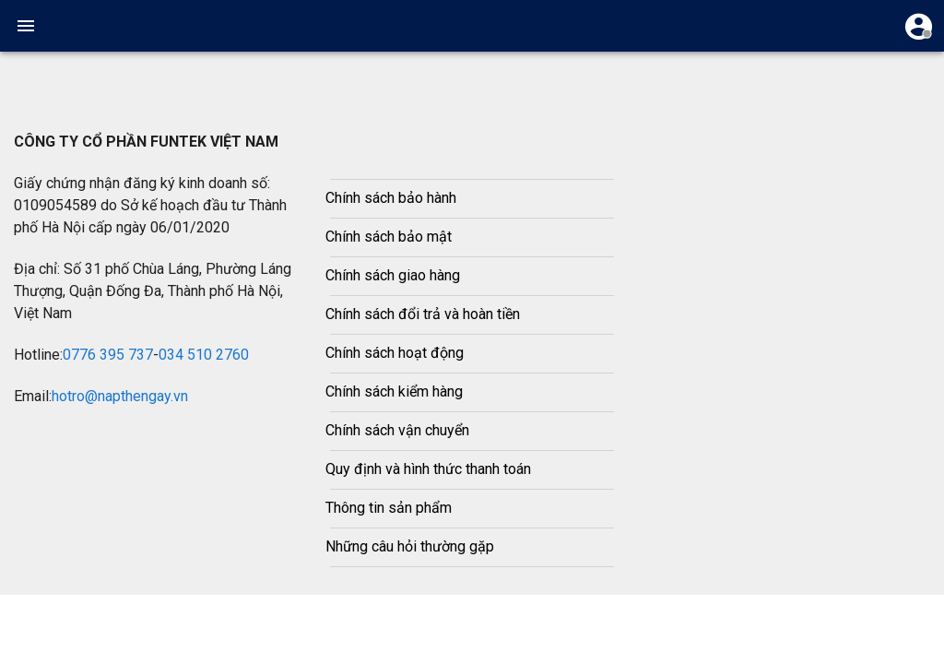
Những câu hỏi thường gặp (409, 546)
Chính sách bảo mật (388, 236)
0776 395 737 (108, 354)
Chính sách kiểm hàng (394, 391)
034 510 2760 (204, 354)
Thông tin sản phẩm (388, 507)
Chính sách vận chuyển (397, 430)
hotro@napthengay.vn (120, 396)
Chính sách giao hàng (392, 275)
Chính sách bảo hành (390, 198)
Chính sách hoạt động (394, 353)
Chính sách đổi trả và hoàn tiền (422, 314)
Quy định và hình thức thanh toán (428, 469)
